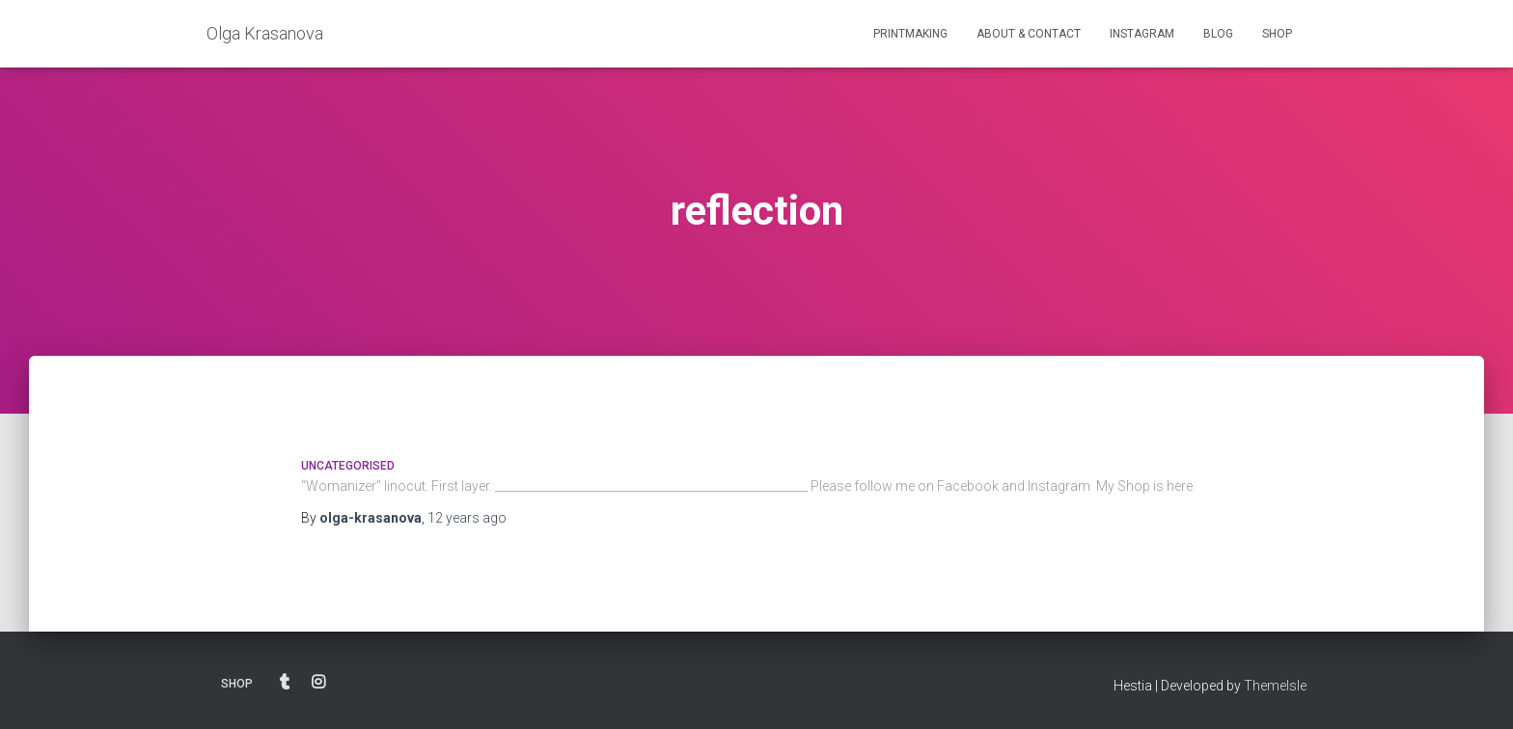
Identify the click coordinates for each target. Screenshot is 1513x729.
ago (467, 518)
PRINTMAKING (910, 33)
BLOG (1218, 33)
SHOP (1277, 33)
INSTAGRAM (1142, 33)
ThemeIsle (1275, 685)
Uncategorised (348, 465)
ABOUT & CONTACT (1029, 33)
